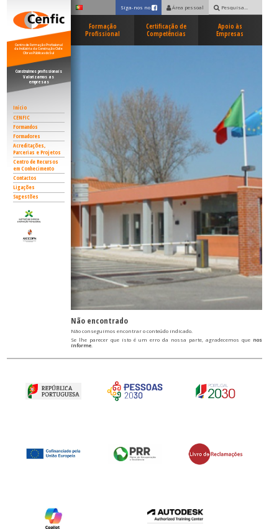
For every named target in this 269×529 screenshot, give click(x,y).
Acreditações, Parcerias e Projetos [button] (37, 149)
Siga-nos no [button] (141, 7)
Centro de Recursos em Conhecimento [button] (35, 165)
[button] (39, 216)
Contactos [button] (25, 178)
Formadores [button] (26, 136)
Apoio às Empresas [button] (230, 30)
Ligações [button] (24, 187)
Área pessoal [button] (185, 7)
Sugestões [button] (26, 196)
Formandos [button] (25, 127)
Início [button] (20, 107)
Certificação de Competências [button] (166, 30)
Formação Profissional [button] (102, 30)
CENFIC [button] (21, 117)
